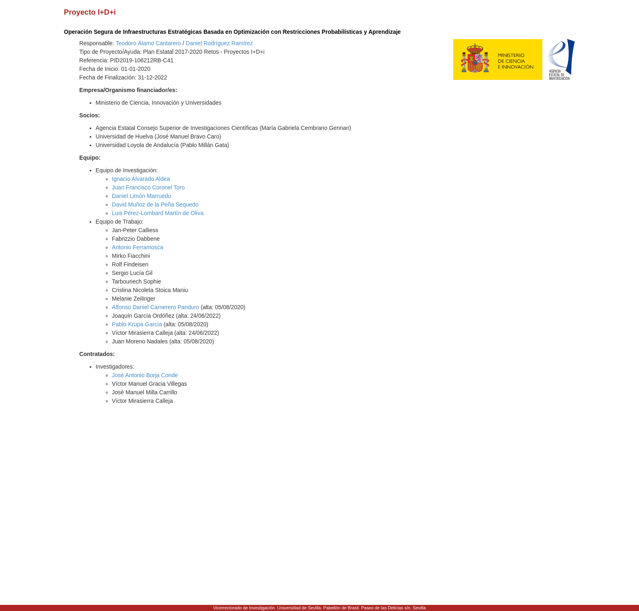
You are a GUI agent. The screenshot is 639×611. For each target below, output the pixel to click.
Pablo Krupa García (137, 324)
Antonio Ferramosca (137, 247)
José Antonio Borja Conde (145, 375)
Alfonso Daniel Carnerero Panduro (155, 307)
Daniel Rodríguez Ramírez (219, 43)
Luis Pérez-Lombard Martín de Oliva (158, 213)
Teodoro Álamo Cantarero (148, 43)
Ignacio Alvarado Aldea (141, 179)
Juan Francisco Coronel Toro (148, 187)
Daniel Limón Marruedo (142, 196)
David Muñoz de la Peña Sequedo (155, 204)
